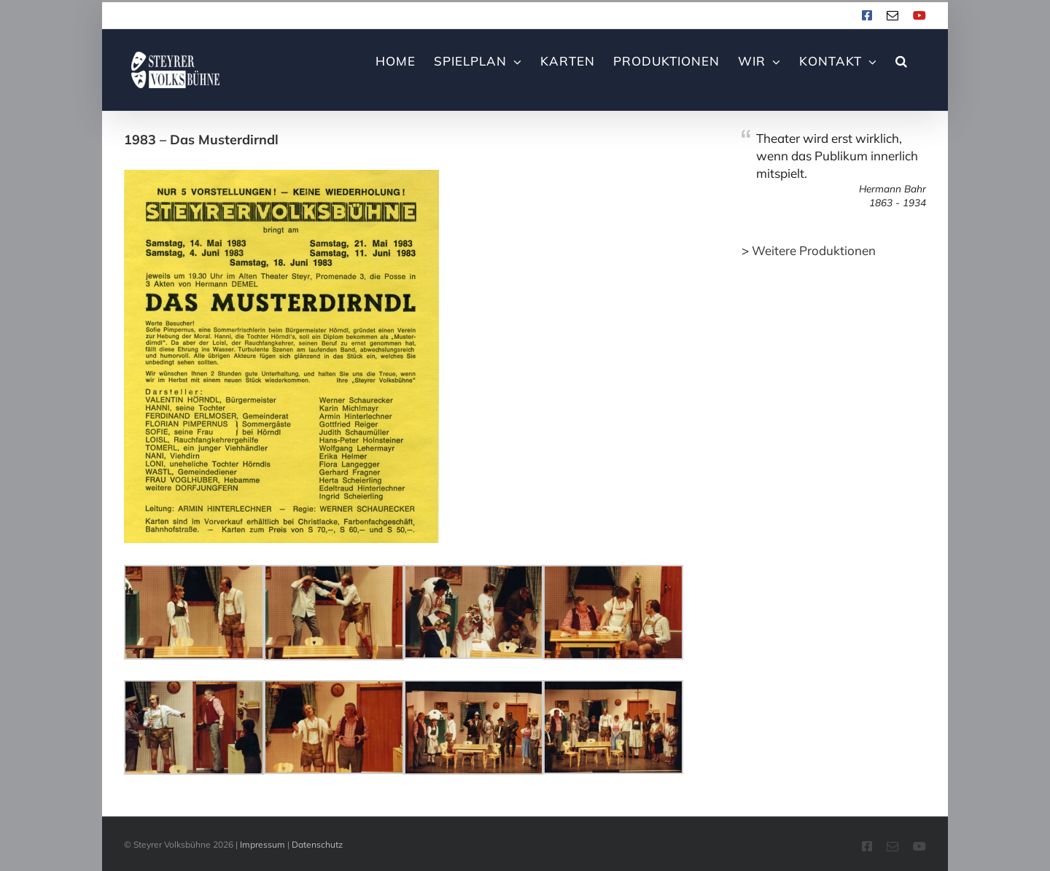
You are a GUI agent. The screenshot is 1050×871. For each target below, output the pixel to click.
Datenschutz (317, 844)
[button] (901, 59)
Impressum (262, 844)
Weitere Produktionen (814, 250)
